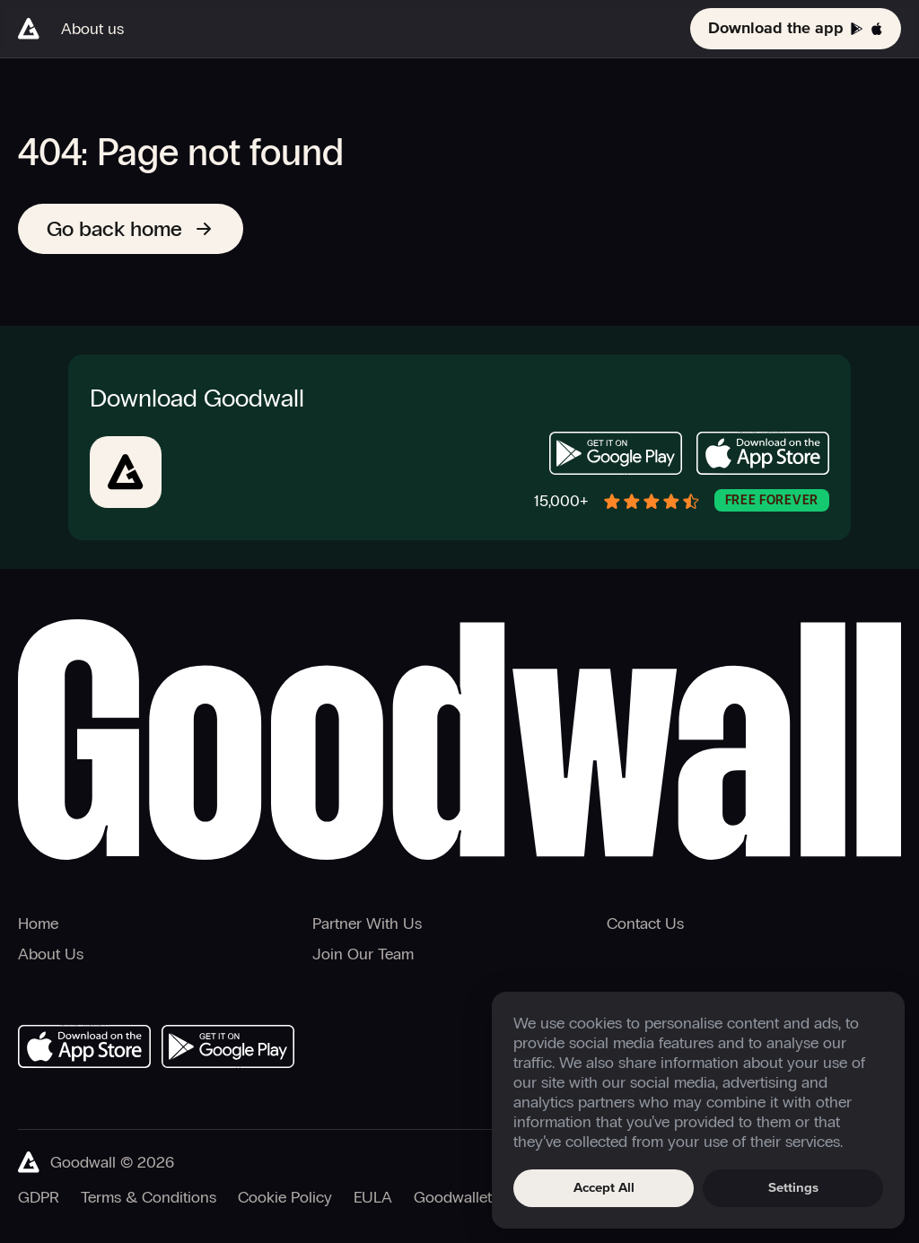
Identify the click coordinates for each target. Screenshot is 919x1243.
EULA (373, 1197)
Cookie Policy (285, 1197)
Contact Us (645, 923)
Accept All (604, 1188)
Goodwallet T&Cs (473, 1197)
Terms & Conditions (148, 1197)
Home (38, 923)
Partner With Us (367, 923)
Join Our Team (363, 954)
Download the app (795, 29)
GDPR (38, 1197)
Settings (793, 1188)
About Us (50, 954)
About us (92, 29)
